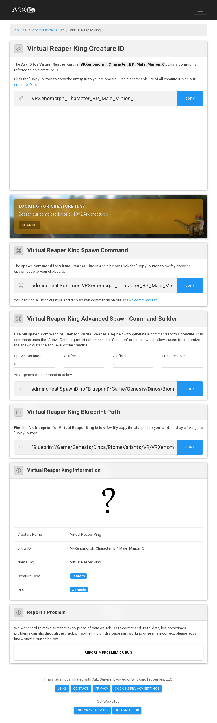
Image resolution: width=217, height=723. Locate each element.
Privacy (101, 689)
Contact (81, 689)
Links (62, 689)
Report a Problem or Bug (108, 652)
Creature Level (173, 356)
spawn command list (139, 300)
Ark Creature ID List (48, 30)
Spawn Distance (27, 356)
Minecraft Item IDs (92, 710)
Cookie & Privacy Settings (137, 689)
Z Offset (120, 356)
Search (29, 224)
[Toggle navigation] (200, 10)
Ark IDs (20, 30)
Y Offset (70, 356)
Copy (190, 99)
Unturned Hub (127, 710)
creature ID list (26, 84)
